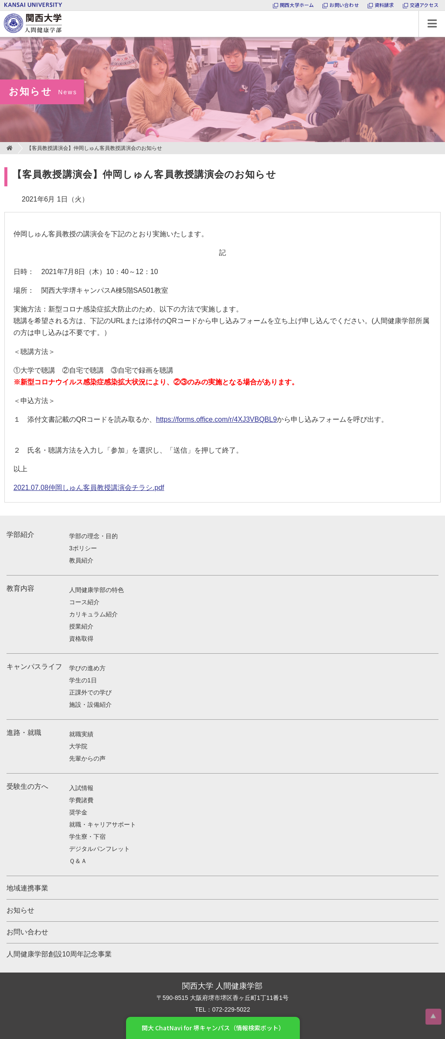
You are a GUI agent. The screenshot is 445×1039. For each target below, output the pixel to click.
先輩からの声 (87, 758)
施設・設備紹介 (90, 704)
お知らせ (20, 910)
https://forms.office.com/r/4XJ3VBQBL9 (216, 419)
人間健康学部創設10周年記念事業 (59, 954)
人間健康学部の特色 (96, 589)
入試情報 (81, 787)
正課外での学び (90, 692)
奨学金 (78, 812)
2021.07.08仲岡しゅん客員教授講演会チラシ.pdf (88, 487)
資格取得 (81, 638)
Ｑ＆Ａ (78, 860)
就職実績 (81, 734)
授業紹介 (81, 626)
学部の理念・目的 (93, 536)
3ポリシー (83, 548)
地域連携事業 (27, 888)
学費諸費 (81, 800)
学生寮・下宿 (87, 836)
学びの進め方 (87, 668)
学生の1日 (83, 680)
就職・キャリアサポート (102, 824)
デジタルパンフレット (99, 848)
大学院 (78, 746)
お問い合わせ (27, 932)
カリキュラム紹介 (93, 614)
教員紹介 (81, 560)
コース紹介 (84, 602)
